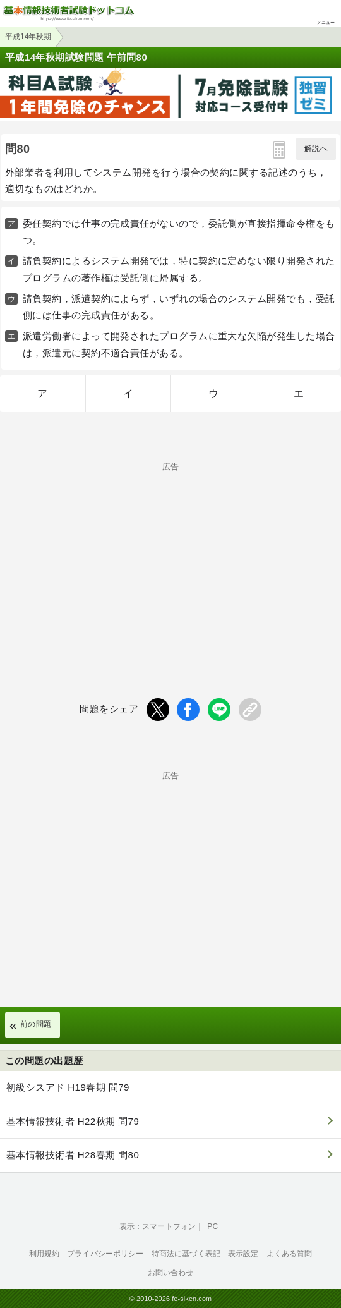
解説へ (316, 148)
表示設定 (243, 1253)
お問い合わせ (171, 1272)
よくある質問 (289, 1253)
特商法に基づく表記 (186, 1253)
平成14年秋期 (28, 36)
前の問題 (36, 1024)
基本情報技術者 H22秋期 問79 (72, 1121)
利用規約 (44, 1253)
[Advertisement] (170, 559)
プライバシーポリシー (105, 1253)
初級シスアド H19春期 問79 (67, 1087)
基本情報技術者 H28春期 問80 (72, 1154)
